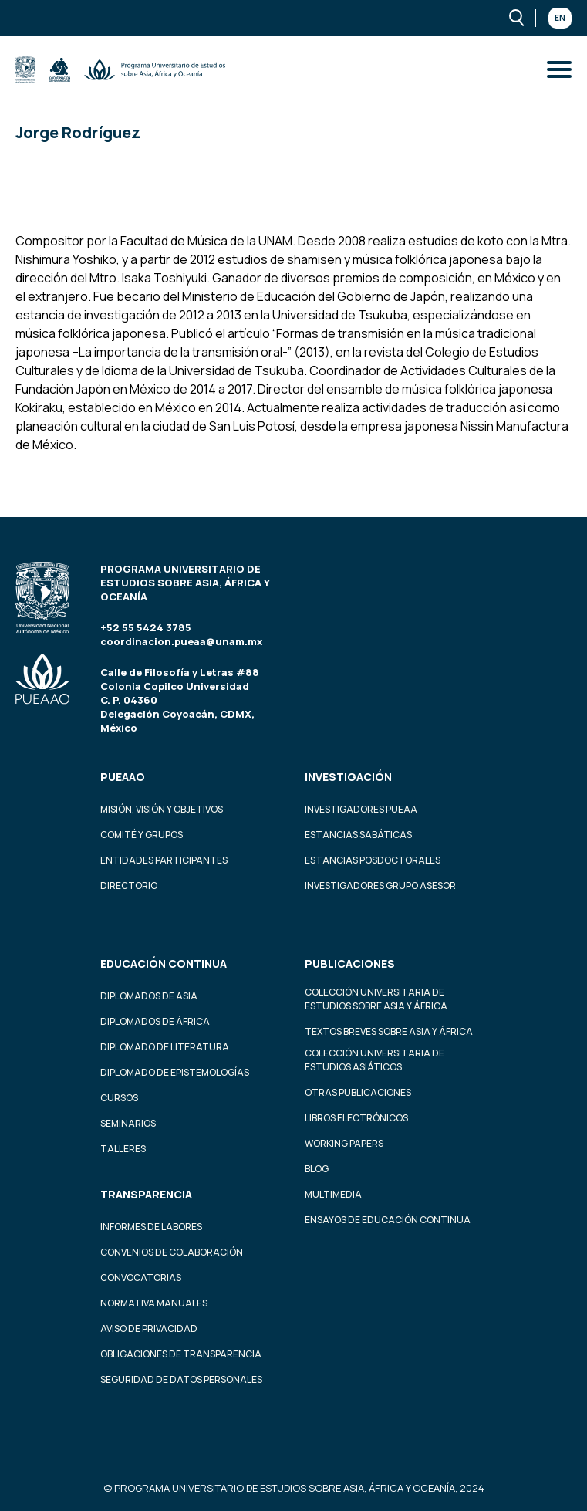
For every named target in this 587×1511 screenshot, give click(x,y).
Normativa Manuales (153, 1303)
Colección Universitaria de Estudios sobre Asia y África (376, 998)
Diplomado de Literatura (164, 1046)
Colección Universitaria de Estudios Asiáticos (374, 1059)
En (560, 17)
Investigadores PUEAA (361, 809)
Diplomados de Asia (148, 995)
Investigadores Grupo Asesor (380, 885)
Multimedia (333, 1194)
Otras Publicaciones (358, 1092)
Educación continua (163, 963)
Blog (317, 1168)
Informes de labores (151, 1226)
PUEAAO (122, 776)
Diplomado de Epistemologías (174, 1072)
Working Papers (344, 1143)
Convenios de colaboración (171, 1252)
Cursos (119, 1097)
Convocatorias (140, 1277)
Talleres (123, 1148)
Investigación (348, 776)
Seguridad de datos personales (181, 1379)
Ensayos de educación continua (388, 1219)
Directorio (128, 885)
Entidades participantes (164, 860)
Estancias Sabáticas (358, 834)
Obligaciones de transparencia (180, 1354)
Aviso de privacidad (148, 1328)
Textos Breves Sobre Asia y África (389, 1031)
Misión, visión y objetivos (161, 809)
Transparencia (146, 1194)
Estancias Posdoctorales (372, 860)
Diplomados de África (155, 1021)
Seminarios (128, 1123)
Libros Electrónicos (356, 1117)
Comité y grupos (141, 834)
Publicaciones (350, 963)
